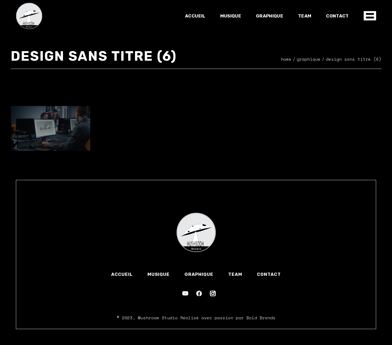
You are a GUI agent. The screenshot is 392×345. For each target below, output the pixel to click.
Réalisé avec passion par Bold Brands (228, 318)
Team (235, 274)
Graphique (198, 274)
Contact (269, 274)
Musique (158, 274)
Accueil (122, 274)
